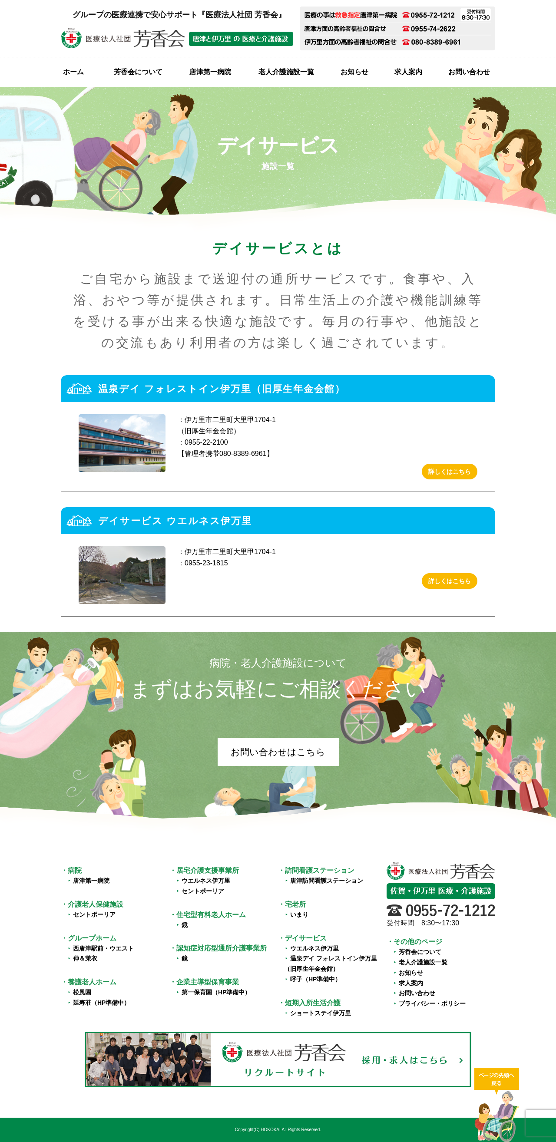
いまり (299, 914)
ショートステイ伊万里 (320, 1013)
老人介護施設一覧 (286, 72)
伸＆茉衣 (85, 958)
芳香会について (138, 72)
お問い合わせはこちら (278, 752)
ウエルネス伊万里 (206, 880)
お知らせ (354, 72)
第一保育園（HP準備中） (216, 992)
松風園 (82, 992)
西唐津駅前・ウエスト (103, 948)
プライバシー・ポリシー (432, 1003)
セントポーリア (94, 914)
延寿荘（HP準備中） (101, 1002)
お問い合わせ (469, 72)
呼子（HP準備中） (315, 979)
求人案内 (408, 72)
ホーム (73, 72)
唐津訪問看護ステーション (326, 880)
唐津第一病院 (210, 72)
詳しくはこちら (449, 471)
